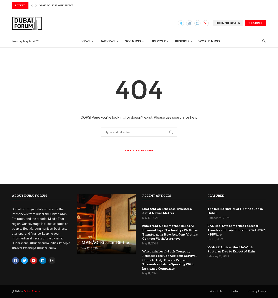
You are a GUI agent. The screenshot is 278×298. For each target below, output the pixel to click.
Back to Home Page (139, 150)
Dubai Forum (32, 291)
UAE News (107, 41)
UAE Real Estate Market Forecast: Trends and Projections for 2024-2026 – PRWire (236, 230)
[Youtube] (206, 23)
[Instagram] (189, 23)
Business (182, 41)
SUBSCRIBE (255, 23)
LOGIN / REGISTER (228, 23)
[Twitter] (181, 23)
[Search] (264, 41)
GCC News (133, 41)
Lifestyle (157, 41)
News (85, 41)
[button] (32, 5)
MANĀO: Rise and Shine (56, 5)
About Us (216, 291)
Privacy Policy (257, 291)
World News (209, 41)
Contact (235, 291)
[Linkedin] (197, 23)
